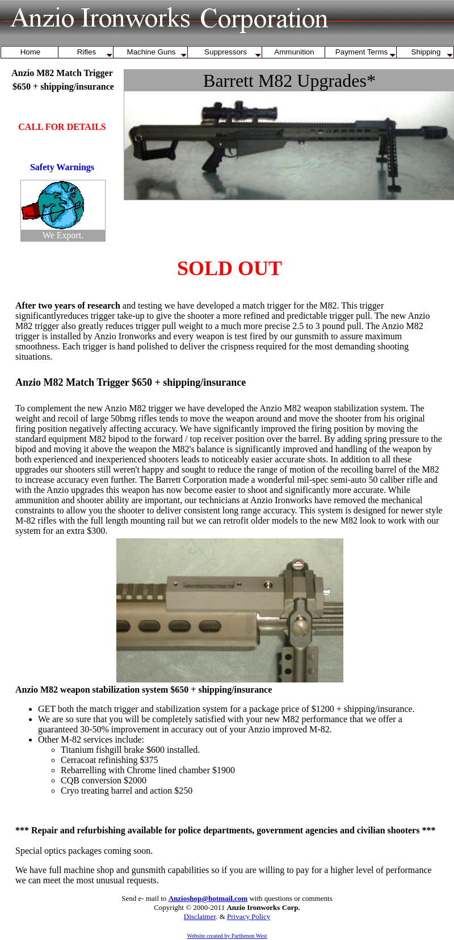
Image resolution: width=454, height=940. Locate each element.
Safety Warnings (62, 167)
